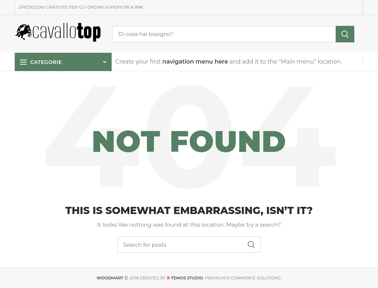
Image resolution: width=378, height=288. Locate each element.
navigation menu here (195, 61)
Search (345, 34)
